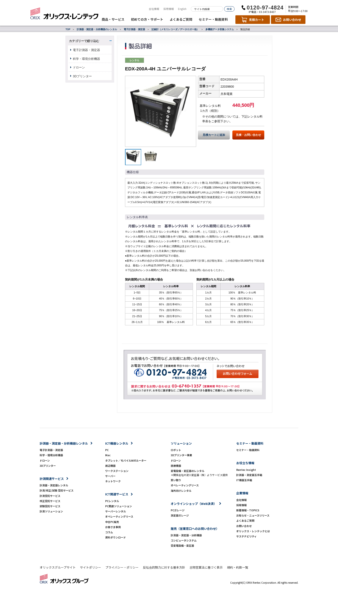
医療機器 (176, 465)
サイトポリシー (90, 567)
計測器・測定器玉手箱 (249, 475)
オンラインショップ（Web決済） (194, 503)
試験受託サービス (50, 506)
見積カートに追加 (214, 135)
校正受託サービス (50, 501)
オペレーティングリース (119, 516)
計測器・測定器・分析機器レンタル (64, 443)
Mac (108, 455)
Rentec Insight (246, 470)
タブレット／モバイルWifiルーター (125, 460)
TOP (68, 29)
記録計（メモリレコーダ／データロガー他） (175, 29)
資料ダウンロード (115, 537)
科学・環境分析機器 (86, 58)
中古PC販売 (112, 522)
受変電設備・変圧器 (182, 545)
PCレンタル (112, 501)
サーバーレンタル (115, 511)
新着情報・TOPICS (247, 510)
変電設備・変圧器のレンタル (187, 471)
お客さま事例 (113, 527)
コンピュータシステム (184, 540)
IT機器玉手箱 (244, 480)
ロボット (176, 450)
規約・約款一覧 (237, 567)
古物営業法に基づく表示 (206, 567)
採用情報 (168, 9)
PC (107, 450)
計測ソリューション (51, 511)
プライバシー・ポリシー (122, 567)
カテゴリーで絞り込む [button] (84, 41)
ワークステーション (116, 471)
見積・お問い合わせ (248, 135)
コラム (109, 532)
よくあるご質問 (181, 19)
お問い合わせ (244, 526)
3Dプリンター (82, 76)
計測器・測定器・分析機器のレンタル (97, 29)
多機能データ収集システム (219, 29)
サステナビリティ (246, 536)
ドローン (79, 67)
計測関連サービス (52, 478)
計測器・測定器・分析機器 (186, 535)
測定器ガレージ (180, 515)
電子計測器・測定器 (134, 29)
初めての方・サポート (147, 19)
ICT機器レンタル (116, 443)
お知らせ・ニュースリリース (252, 515)
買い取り (176, 480)
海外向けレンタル (182, 490)
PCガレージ (178, 510)
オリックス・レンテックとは (253, 531)
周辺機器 (110, 465)
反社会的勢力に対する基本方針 (164, 567)
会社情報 (154, 9)
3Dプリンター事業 (181, 455)
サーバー (110, 476)
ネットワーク (113, 481)
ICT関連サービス (116, 494)
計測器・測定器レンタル (54, 485)
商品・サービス (113, 19)
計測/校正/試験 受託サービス (57, 490)
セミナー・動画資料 (213, 19)
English (182, 9)
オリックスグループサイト (58, 567)
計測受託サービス (50, 496)
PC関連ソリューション (118, 506)
